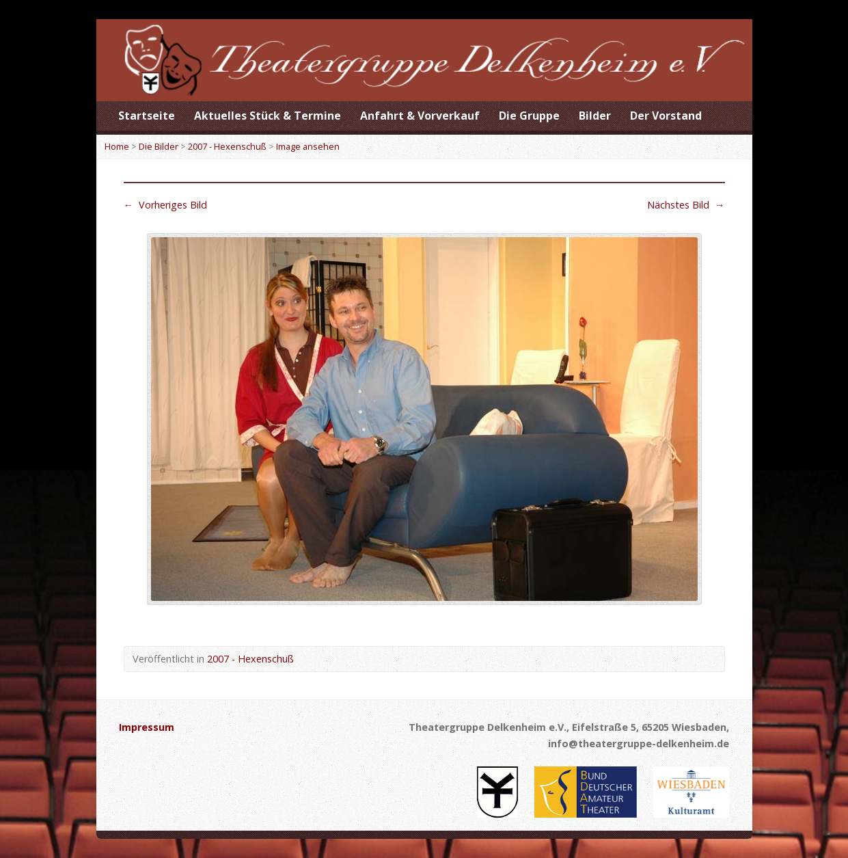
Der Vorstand (666, 115)
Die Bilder (158, 146)
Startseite (146, 115)
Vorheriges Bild (165, 204)
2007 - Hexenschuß (227, 146)
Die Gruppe (529, 115)
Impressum (146, 727)
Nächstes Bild (685, 204)
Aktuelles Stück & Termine (267, 115)
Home (117, 146)
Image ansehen (308, 146)
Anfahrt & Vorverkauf (420, 115)
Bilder (595, 115)
